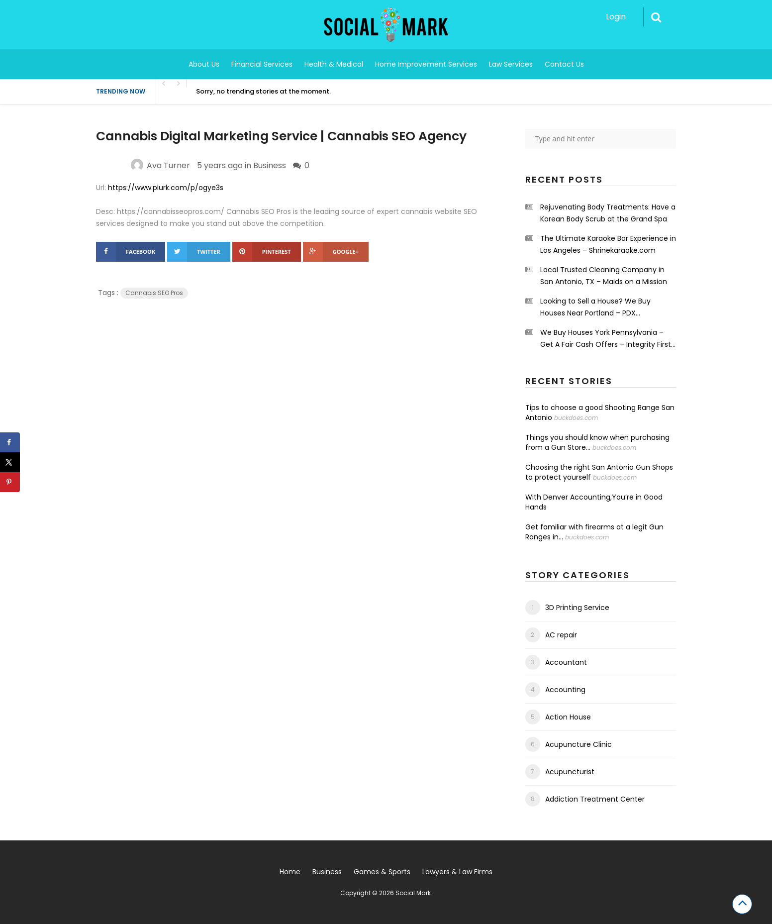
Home (290, 871)
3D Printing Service (577, 608)
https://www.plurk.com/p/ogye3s (165, 188)
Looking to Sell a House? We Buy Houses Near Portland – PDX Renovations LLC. (595, 307)
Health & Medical (333, 64)
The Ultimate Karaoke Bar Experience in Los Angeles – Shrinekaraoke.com (608, 244)
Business (269, 165)
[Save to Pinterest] (10, 482)
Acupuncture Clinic (578, 744)
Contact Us (564, 64)
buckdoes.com (576, 417)
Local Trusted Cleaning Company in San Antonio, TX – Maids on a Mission (603, 276)
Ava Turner (168, 165)
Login (616, 16)
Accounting (565, 690)
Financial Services (261, 64)
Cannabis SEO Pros (154, 293)
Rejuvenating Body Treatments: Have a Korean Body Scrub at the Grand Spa (608, 213)
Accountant (566, 662)
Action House (568, 717)
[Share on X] (10, 462)
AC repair (561, 635)
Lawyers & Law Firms (457, 871)
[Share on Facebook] (10, 442)
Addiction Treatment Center (595, 799)
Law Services (511, 64)
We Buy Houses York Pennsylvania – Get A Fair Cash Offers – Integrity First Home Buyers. (605, 338)
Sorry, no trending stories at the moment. (263, 91)
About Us (204, 64)
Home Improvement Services (426, 64)
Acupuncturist (569, 772)
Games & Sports (382, 871)
